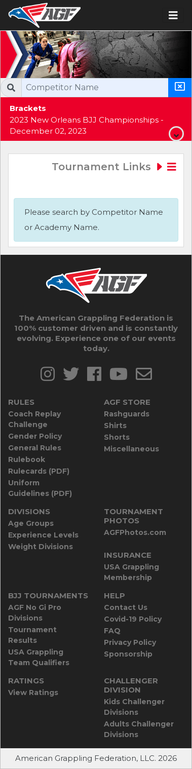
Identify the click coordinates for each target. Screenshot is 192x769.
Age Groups (31, 523)
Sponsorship (128, 654)
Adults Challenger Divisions (139, 729)
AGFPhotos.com (135, 532)
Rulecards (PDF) (38, 471)
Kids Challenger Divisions (134, 707)
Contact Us (125, 607)
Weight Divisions (40, 546)
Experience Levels (43, 535)
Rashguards (126, 413)
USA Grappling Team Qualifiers (38, 657)
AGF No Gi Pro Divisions (34, 613)
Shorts (117, 437)
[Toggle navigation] (173, 15)
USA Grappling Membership (131, 572)
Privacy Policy (130, 642)
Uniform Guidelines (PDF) (40, 488)
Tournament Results (32, 635)
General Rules (34, 447)
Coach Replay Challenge (34, 419)
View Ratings (33, 692)
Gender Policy (35, 436)
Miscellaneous (131, 448)
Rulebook (26, 459)
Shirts (115, 425)
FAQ (112, 630)
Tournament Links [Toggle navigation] (114, 167)
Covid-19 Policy (133, 619)
